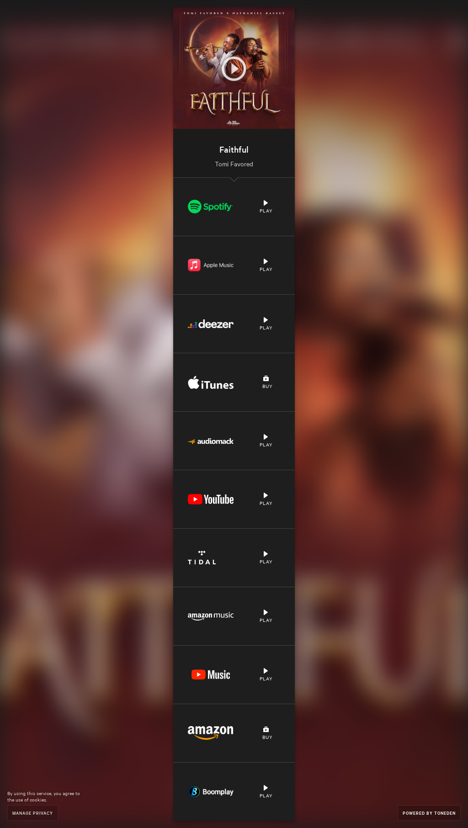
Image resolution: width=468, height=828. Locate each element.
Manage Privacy (32, 812)
